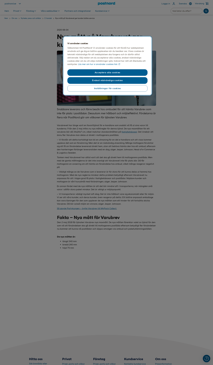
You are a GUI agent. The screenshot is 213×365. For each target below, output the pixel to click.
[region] (107, 66)
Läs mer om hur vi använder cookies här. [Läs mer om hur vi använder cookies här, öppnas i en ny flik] (98, 64)
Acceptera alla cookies (107, 72)
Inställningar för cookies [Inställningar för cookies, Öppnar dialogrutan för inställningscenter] (107, 88)
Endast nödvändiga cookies (107, 80)
